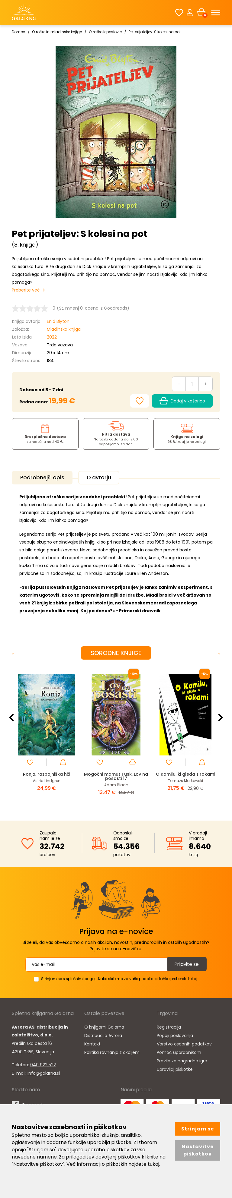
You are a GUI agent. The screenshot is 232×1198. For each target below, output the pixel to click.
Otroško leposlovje (105, 31)
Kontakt (92, 1043)
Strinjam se (197, 1128)
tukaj (153, 1164)
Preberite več (26, 290)
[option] (46, 734)
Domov (18, 31)
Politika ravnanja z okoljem (112, 1051)
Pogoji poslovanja (175, 1034)
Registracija (169, 1026)
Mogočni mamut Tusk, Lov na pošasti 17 (116, 775)
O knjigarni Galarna (104, 1026)
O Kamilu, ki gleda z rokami (185, 773)
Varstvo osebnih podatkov (184, 1043)
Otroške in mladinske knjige (57, 31)
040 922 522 (43, 1064)
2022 (52, 337)
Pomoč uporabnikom (179, 1051)
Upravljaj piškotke (175, 1068)
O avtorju (104, 477)
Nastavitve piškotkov (198, 1150)
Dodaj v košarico (182, 401)
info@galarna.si (43, 1072)
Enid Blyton (58, 321)
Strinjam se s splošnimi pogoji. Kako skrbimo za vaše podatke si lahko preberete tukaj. (119, 977)
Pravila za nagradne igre (182, 1060)
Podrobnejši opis (43, 477)
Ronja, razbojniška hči (46, 773)
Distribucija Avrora (103, 1034)
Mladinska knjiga (64, 329)
